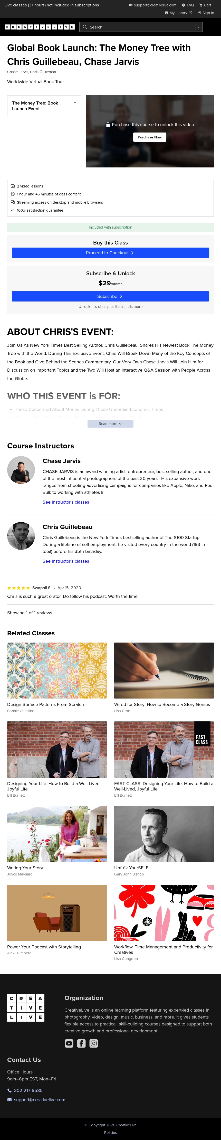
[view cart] (206, 5)
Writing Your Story (25, 867)
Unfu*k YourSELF (131, 867)
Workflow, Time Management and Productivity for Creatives (163, 950)
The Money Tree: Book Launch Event (35, 106)
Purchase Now (150, 137)
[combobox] (141, 27)
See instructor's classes (66, 502)
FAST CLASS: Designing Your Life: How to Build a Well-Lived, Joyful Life (163, 786)
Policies (110, 1132)
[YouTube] (69, 1043)
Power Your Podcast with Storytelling (44, 947)
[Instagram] (93, 1043)
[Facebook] (81, 1043)
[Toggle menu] (211, 27)
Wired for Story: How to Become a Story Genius (162, 704)
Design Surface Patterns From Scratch (45, 704)
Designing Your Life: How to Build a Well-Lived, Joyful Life (54, 786)
